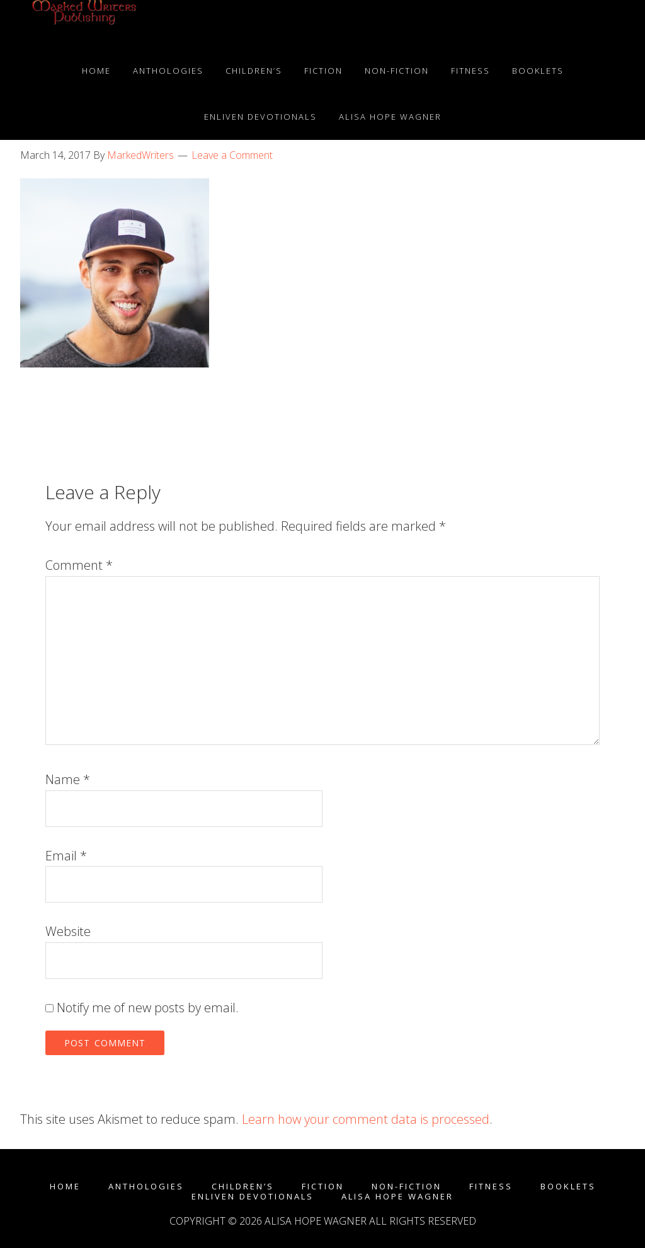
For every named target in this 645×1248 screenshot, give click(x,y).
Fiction (323, 1186)
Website (68, 931)
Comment (79, 565)
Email (66, 855)
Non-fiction (407, 1186)
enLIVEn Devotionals (252, 1197)
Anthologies (146, 1186)
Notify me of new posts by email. (148, 1007)
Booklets (568, 1186)
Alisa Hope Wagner (397, 1197)
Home (65, 1186)
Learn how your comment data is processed (365, 1119)
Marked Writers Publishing (83, 24)
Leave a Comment (232, 155)
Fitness (491, 1186)
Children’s (243, 1186)
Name (67, 779)
